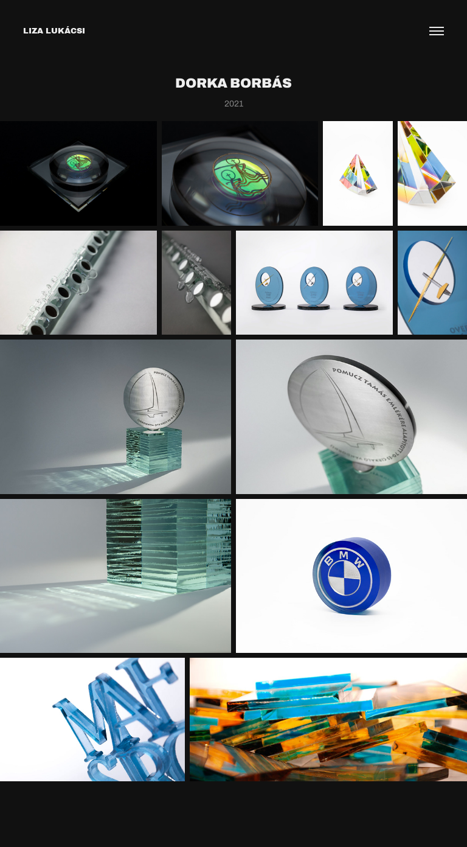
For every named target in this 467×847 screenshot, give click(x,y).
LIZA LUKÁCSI (54, 30)
